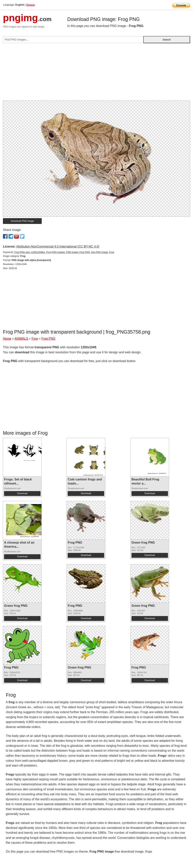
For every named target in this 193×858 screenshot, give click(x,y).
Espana (30, 4)
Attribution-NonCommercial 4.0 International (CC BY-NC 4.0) (57, 246)
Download (22, 493)
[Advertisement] (96, 73)
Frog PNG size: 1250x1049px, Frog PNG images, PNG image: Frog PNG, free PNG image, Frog (64, 252)
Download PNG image (22, 221)
